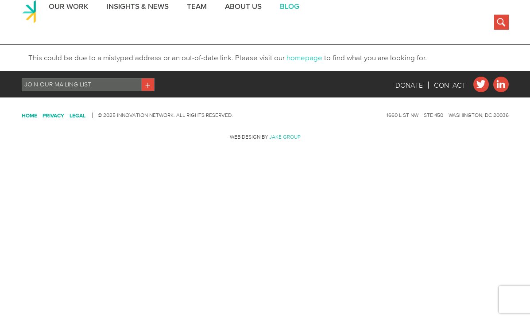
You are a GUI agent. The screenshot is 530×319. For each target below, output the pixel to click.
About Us (239, 23)
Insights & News (135, 23)
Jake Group (285, 181)
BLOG (285, 23)
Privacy (53, 160)
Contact (450, 129)
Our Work (66, 23)
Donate (409, 129)
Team (194, 23)
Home (29, 160)
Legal (77, 160)
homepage (298, 101)
